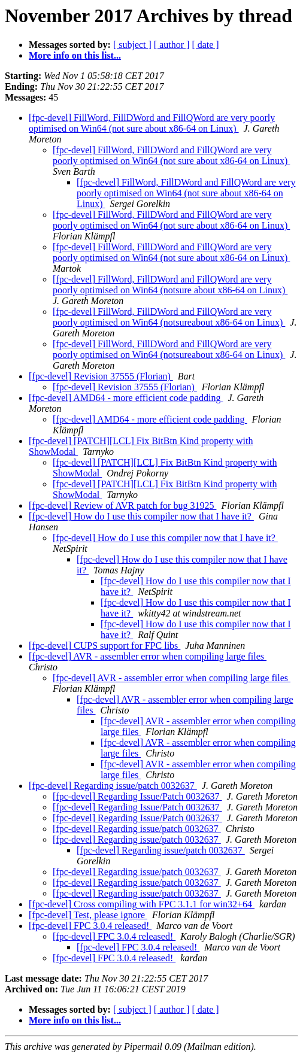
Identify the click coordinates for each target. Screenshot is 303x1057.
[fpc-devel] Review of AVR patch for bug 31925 (122, 505)
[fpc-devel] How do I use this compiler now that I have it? (141, 516)
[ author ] (172, 45)
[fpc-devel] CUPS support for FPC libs (104, 645)
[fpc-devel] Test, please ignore (88, 915)
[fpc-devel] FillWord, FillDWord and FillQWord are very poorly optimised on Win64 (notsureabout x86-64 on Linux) (169, 316)
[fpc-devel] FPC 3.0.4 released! (90, 926)
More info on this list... (75, 55)
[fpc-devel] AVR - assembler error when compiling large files (147, 656)
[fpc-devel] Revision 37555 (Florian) (101, 376)
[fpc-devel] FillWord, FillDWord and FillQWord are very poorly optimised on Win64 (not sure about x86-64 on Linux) (152, 123)
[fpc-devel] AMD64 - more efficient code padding (126, 398)
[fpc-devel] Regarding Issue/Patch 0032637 (137, 796)
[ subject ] (132, 45)
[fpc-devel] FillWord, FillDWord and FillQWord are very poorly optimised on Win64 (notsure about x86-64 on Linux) (170, 284)
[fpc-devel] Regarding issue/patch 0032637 (113, 785)
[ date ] (205, 45)
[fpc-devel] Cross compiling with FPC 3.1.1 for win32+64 (141, 904)
